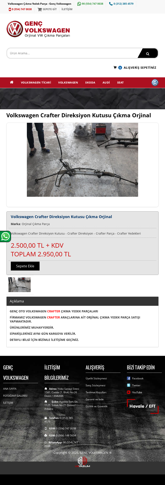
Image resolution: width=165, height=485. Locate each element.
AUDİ (106, 82)
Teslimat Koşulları (96, 392)
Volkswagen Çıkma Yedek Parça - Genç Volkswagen (39, 3)
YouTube (137, 392)
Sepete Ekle (25, 266)
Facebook (137, 378)
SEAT (120, 82)
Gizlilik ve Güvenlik (96, 406)
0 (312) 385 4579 (120, 3)
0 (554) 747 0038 (20, 9)
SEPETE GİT (47, 9)
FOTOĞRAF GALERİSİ (15, 396)
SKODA (90, 82)
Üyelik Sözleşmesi (96, 378)
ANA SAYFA (9, 389)
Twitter (136, 385)
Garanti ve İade (95, 399)
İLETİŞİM (67, 9)
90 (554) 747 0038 (89, 3)
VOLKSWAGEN (68, 82)
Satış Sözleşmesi (95, 385)
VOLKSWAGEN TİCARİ (36, 82)
